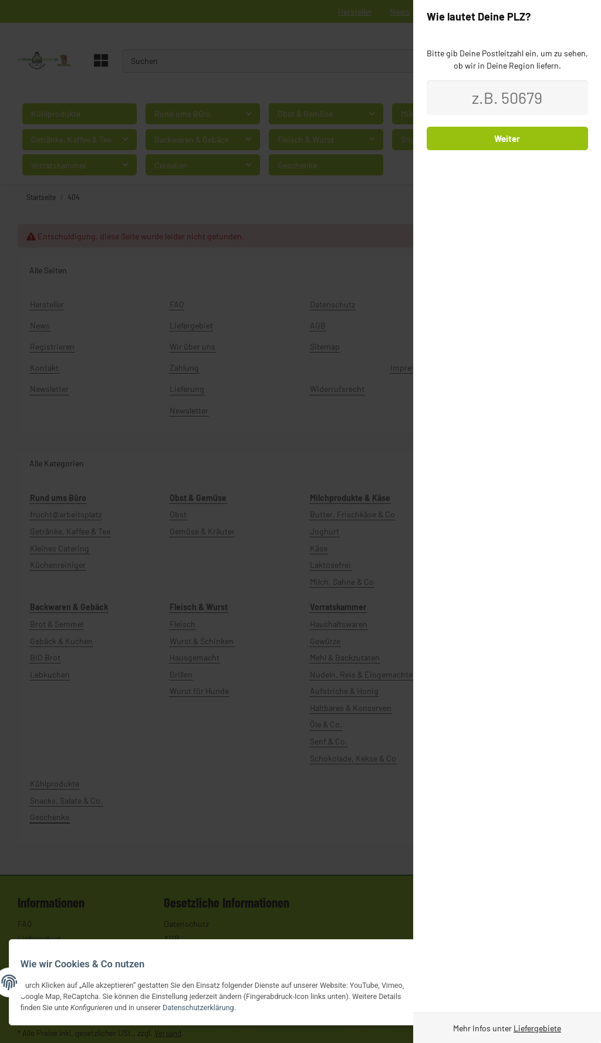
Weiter (507, 138)
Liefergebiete (537, 1028)
